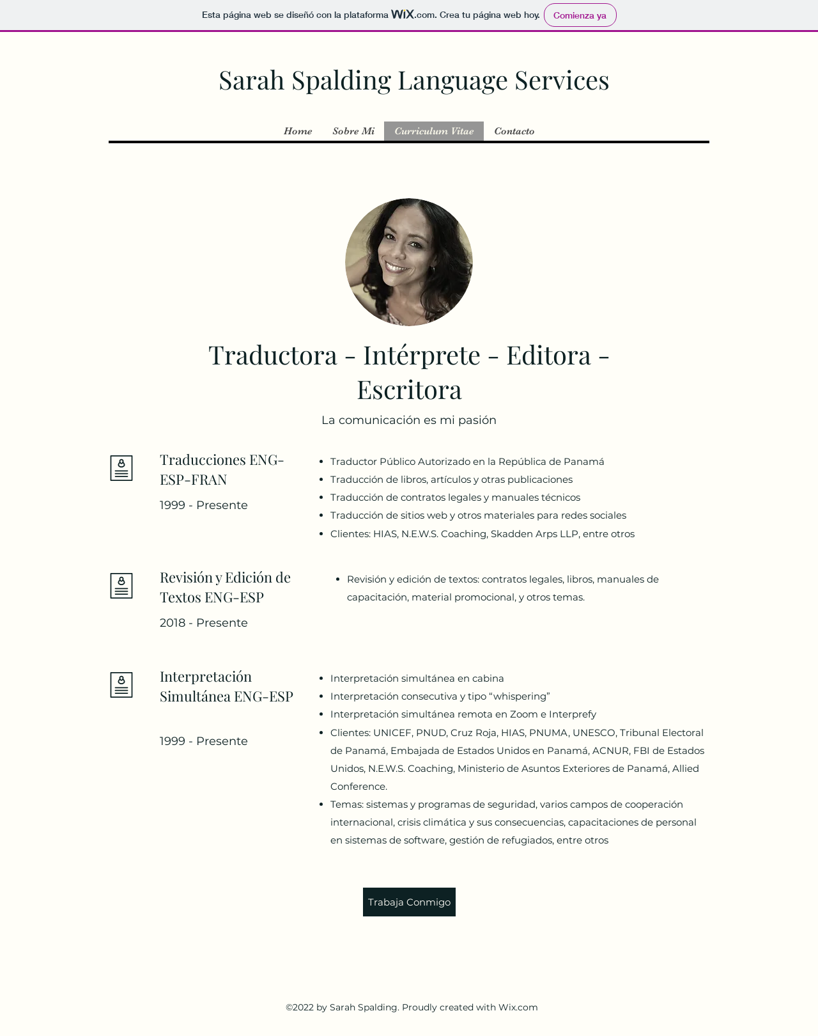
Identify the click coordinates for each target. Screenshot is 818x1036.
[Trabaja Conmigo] (409, 902)
